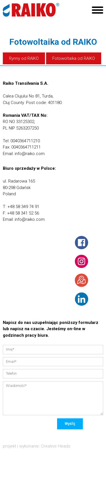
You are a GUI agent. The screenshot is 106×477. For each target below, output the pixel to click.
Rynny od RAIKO (24, 58)
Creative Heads (55, 446)
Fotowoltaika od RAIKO (73, 58)
